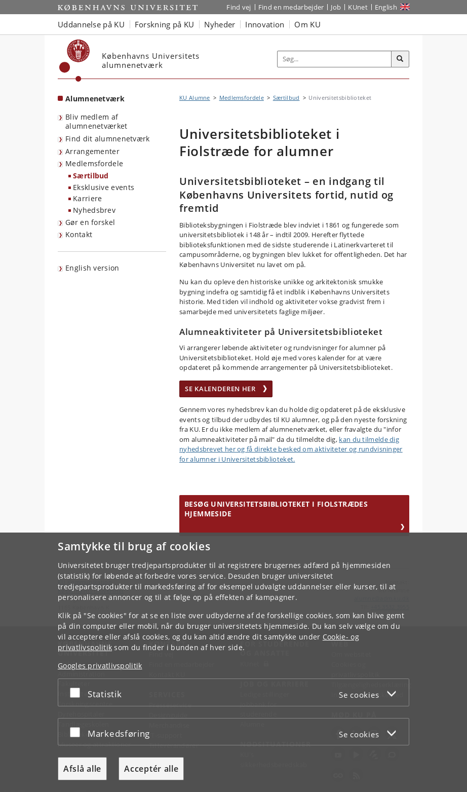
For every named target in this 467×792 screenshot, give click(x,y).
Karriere (87, 198)
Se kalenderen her (226, 388)
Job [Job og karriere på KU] (336, 7)
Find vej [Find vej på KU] (238, 7)
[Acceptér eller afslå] (77, 692)
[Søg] (400, 59)
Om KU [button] (307, 24)
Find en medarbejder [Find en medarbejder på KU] (291, 7)
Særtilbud (91, 175)
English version (92, 268)
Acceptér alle (151, 768)
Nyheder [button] (219, 24)
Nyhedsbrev (94, 210)
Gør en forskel (90, 222)
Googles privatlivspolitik (100, 665)
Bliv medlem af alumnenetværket (96, 121)
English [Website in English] (386, 7)
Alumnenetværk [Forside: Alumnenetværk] (95, 98)
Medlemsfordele (94, 163)
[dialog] (233, 662)
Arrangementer (92, 151)
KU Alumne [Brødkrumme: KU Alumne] (194, 97)
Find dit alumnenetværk (107, 138)
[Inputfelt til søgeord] (334, 59)
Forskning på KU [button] (164, 24)
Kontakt (78, 234)
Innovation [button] (264, 24)
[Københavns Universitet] (74, 61)
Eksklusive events (103, 187)
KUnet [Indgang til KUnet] (358, 7)
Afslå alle (82, 768)
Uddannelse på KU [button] (91, 24)
